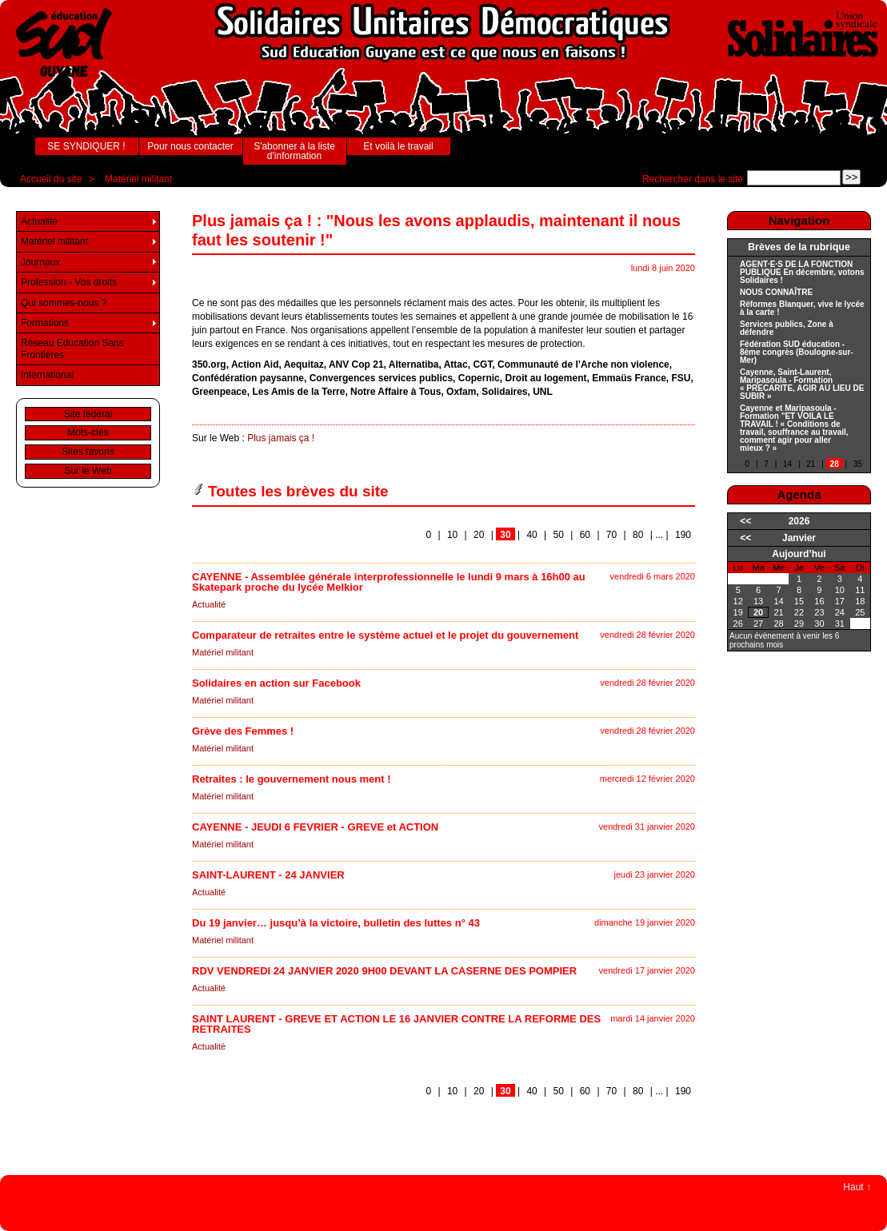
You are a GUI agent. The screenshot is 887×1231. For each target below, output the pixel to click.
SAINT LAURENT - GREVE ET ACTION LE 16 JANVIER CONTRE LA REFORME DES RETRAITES (396, 1024)
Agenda (799, 494)
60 (585, 534)
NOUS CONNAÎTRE (776, 293)
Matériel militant (138, 179)
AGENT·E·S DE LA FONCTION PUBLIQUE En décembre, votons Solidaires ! (802, 273)
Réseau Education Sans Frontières (72, 348)
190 (683, 534)
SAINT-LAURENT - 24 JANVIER (268, 875)
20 (478, 534)
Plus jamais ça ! (280, 438)
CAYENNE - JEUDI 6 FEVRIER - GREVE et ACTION (315, 827)
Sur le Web (87, 470)
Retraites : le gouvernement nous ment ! (291, 779)
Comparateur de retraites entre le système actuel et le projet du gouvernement (385, 635)
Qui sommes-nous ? (63, 303)
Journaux (40, 262)
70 (611, 534)
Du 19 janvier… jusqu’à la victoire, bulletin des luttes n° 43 (336, 923)
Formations (45, 323)
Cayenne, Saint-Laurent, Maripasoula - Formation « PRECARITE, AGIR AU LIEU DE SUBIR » (802, 384)
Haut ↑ (857, 1187)
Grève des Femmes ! (243, 731)
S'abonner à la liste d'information (294, 151)
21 (810, 464)
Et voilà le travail (398, 146)
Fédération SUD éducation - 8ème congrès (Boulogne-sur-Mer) (796, 353)
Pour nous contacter (190, 146)
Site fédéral (88, 414)
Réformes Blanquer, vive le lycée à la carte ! (802, 309)
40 (531, 534)
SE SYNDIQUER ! (86, 146)
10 (452, 534)
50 (558, 534)
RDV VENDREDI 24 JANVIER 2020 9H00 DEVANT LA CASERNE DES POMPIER (384, 971)
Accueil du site (51, 179)
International (47, 374)
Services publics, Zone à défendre (786, 329)
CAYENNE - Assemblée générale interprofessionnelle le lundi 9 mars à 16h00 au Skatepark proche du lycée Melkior (388, 582)
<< (745, 521)
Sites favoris (88, 451)
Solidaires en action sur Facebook (276, 683)
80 (638, 534)
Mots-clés (87, 432)
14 (787, 464)
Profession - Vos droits (69, 282)
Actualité (209, 604)
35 (857, 464)
